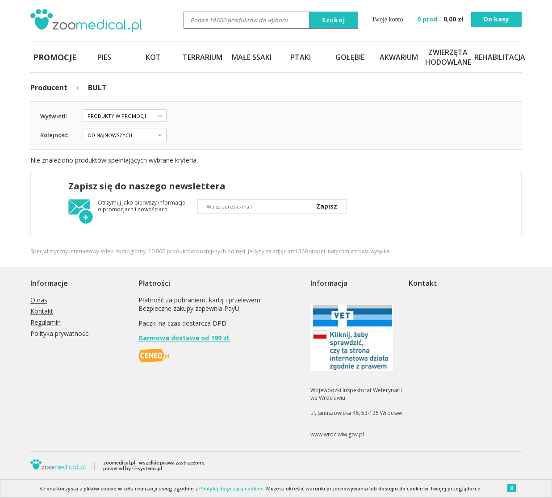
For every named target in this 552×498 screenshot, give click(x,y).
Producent (48, 87)
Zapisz (326, 206)
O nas (38, 300)
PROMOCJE (55, 57)
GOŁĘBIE (349, 57)
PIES (104, 57)
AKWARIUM (399, 57)
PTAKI (300, 57)
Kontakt (41, 311)
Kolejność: (54, 135)
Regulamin (45, 322)
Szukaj (333, 20)
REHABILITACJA (497, 57)
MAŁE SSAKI (252, 57)
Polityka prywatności (60, 334)
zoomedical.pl (119, 462)
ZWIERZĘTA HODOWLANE (448, 57)
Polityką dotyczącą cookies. (232, 488)
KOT (153, 57)
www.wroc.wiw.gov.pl (337, 434)
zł (441, 19)
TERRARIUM (202, 57)
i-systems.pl (148, 468)
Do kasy (496, 19)
